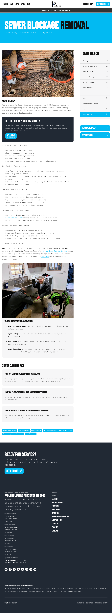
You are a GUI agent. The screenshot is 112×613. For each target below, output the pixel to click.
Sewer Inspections (95, 87)
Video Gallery (57, 520)
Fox (13, 603)
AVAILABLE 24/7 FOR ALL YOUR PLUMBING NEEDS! (56, 10)
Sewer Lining (95, 98)
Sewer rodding (7, 434)
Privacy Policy (89, 603)
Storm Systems (95, 61)
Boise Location (9, 547)
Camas (29, 588)
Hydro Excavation (95, 109)
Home (54, 495)
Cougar (48, 588)
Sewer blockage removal (65, 430)
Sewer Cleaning (95, 114)
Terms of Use (80, 603)
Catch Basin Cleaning (95, 82)
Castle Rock (35, 588)
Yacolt (75, 591)
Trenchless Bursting (95, 77)
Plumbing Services (95, 128)
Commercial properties (14, 218)
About (28, 4)
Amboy (7, 588)
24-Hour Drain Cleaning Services (55, 251)
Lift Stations (95, 93)
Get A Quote (11, 136)
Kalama (90, 588)
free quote (45, 256)
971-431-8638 (8, 543)
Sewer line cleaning (31, 434)
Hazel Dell (78, 588)
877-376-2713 (8, 554)
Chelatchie (42, 588)
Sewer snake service (23, 430)
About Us (55, 513)
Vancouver (48, 591)
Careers (55, 527)
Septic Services (95, 135)
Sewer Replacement (95, 71)
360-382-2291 (88, 4)
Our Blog (55, 523)
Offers (23, 4)
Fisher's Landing (69, 588)
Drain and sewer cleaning (50, 430)
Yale (79, 591)
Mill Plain (7, 591)
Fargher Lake (55, 588)
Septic (17, 4)
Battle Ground (14, 588)
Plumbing (5, 4)
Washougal (62, 591)
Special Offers (57, 502)
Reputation (56, 509)
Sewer (11, 4)
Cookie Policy (98, 603)
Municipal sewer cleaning (9, 430)
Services (55, 499)
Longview (103, 588)
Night (10, 603)
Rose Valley (31, 591)
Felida (62, 588)
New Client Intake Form (60, 516)
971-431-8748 (8, 532)
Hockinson (85, 588)
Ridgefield (24, 591)
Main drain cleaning (18, 434)
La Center (96, 588)
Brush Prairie (22, 588)
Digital (15, 603)
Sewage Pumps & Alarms (95, 66)
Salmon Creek (40, 591)
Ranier (18, 591)
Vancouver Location (10, 514)
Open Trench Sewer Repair (95, 103)
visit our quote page (15, 462)
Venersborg (55, 591)
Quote (103, 4)
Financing (55, 506)
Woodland (70, 591)
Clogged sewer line (36, 430)
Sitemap (105, 603)
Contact (55, 531)
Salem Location (9, 536)
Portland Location (10, 525)
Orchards (13, 591)
